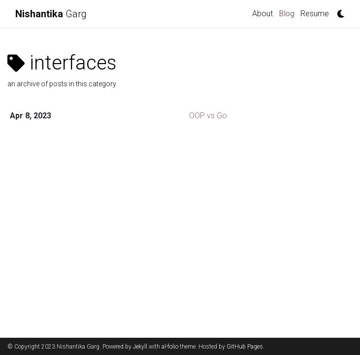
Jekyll (140, 346)
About (262, 13)
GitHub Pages (245, 346)
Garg (51, 14)
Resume (314, 13)
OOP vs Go (208, 115)
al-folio (170, 346)
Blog (288, 12)
